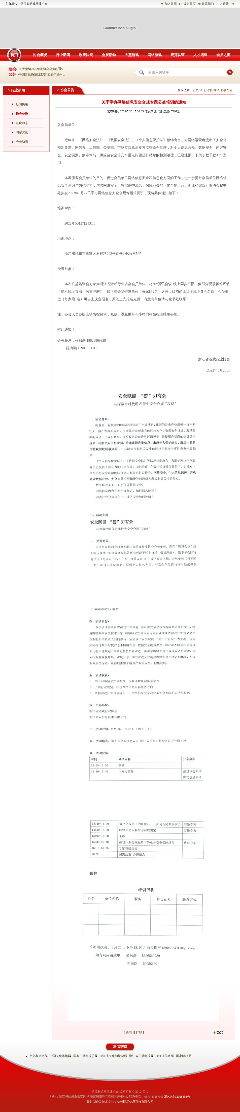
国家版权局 (184, 1056)
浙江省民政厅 (165, 1056)
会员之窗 (223, 55)
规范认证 (177, 55)
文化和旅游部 (38, 1056)
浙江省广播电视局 (141, 1056)
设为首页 (190, 4)
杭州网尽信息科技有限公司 (135, 1101)
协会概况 (40, 55)
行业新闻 (63, 55)
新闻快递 (22, 104)
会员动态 (22, 141)
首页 (196, 90)
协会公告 (22, 113)
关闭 (129, 1032)
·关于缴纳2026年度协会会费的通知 (41, 69)
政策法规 (86, 55)
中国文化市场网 (61, 1056)
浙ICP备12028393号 (177, 1096)
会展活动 (109, 55)
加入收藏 (171, 4)
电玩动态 (22, 123)
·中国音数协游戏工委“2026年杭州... (41, 74)
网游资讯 (22, 132)
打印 (139, 1032)
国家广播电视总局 (85, 1056)
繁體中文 (229, 4)
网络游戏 (155, 55)
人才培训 (200, 55)
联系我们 (208, 4)
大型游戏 (132, 55)
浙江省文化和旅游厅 (114, 1056)
